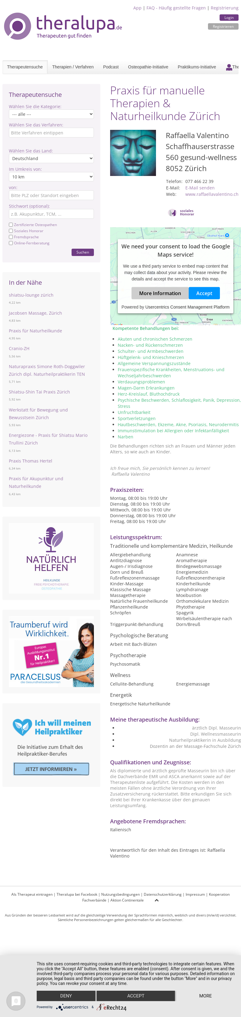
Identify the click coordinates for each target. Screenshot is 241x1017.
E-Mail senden (200, 188)
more (205, 996)
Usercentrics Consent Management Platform (187, 307)
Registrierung (225, 8)
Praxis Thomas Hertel (30, 461)
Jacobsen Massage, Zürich (35, 313)
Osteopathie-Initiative (148, 66)
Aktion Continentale (127, 900)
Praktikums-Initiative (197, 66)
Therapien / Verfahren (73, 66)
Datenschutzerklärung (163, 894)
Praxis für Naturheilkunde (35, 331)
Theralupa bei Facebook (77, 894)
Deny (66, 996)
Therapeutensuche (25, 66)
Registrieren (223, 26)
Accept (204, 293)
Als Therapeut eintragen (32, 894)
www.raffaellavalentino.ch (212, 194)
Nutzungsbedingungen (120, 894)
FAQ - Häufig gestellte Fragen (176, 8)
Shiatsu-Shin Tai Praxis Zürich (39, 392)
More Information (160, 293)
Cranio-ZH (19, 348)
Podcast (111, 66)
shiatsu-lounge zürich (31, 295)
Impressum (195, 894)
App (137, 8)
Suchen (82, 252)
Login (229, 17)
